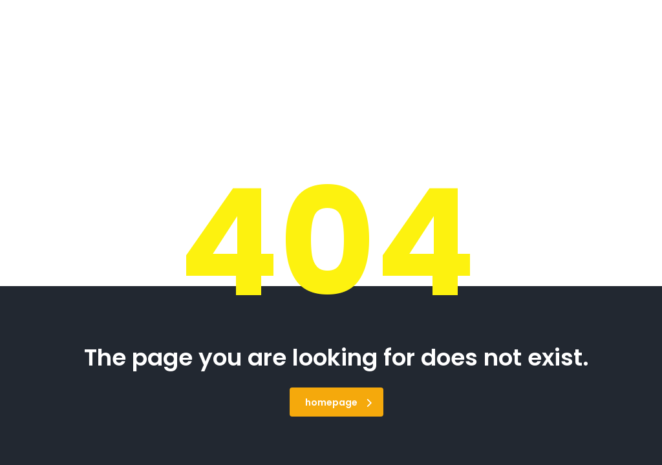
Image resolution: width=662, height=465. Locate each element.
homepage (338, 402)
